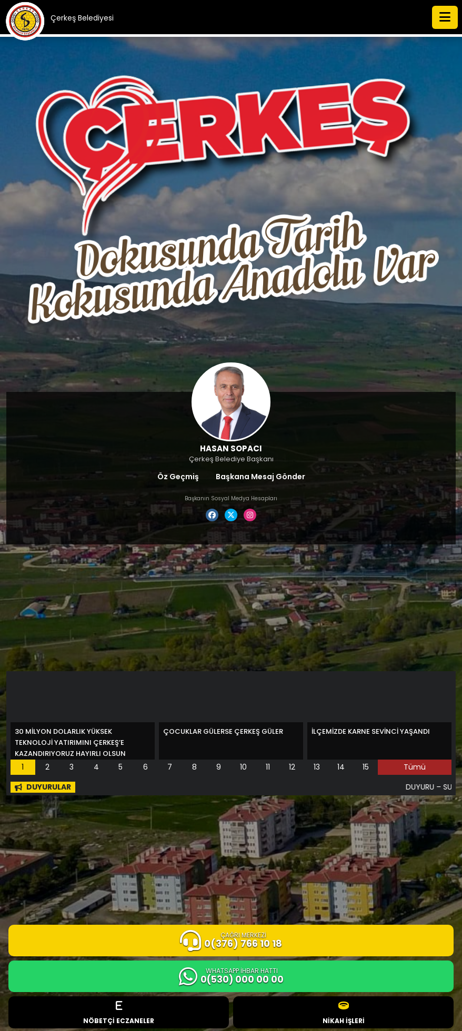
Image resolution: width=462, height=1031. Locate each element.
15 (366, 767)
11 (268, 767)
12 (292, 767)
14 (341, 767)
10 (243, 767)
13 (317, 767)
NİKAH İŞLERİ (344, 1012)
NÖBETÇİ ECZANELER (118, 1012)
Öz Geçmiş (178, 476)
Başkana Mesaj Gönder (260, 476)
